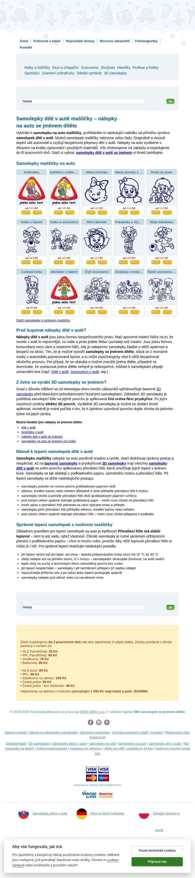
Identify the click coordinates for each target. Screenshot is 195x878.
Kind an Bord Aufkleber (100, 813)
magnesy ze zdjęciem (86, 748)
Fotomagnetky (146, 41)
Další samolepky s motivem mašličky (43, 320)
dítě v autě (28, 427)
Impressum (97, 737)
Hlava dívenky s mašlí (131, 172)
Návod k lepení (16, 732)
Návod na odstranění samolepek (53, 732)
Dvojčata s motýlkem (130, 272)
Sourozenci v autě (85, 372)
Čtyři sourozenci (96, 272)
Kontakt (26, 47)
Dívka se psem (162, 172)
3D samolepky (39, 743)
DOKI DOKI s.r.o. (92, 712)
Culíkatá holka (31, 272)
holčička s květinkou (64, 172)
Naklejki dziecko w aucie (159, 820)
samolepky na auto (132, 743)
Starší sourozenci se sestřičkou (170, 272)
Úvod (24, 41)
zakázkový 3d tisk (140, 748)
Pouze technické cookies (157, 850)
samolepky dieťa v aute (69, 743)
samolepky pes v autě (165, 743)
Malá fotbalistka (161, 222)
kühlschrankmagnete (52, 748)
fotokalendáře (16, 743)
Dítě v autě (60, 372)
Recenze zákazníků (115, 41)
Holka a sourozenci (64, 222)
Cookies (156, 732)
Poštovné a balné (47, 41)
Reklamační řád (176, 732)
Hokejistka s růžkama (131, 222)
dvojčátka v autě (32, 432)
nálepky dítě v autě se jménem (42, 436)
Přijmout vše (157, 862)
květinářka (31, 172)
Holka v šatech (31, 222)
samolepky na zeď (102, 743)
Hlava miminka (96, 172)
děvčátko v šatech (64, 272)
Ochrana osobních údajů (130, 732)
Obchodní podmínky (94, 732)
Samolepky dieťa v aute (43, 813)
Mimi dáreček (96, 222)
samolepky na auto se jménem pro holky (48, 441)
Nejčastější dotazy (80, 41)
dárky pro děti (114, 748)
